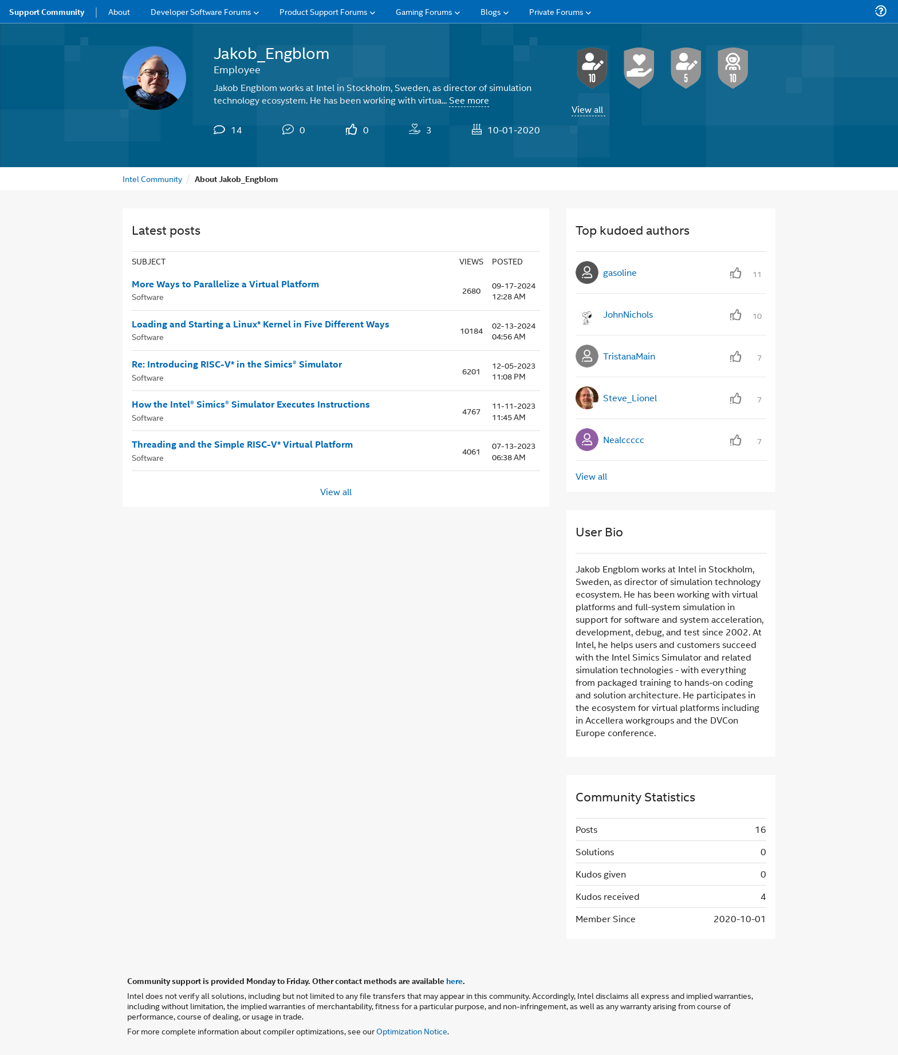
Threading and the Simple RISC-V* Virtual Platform (242, 444)
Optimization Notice (411, 1031)
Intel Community (152, 178)
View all (587, 109)
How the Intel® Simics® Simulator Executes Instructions (251, 404)
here (454, 980)
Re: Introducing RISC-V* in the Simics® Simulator (237, 364)
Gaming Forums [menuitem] (424, 11)
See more (469, 99)
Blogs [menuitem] (490, 11)
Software (148, 296)
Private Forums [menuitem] (556, 11)
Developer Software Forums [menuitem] (201, 11)
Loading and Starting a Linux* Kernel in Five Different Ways (260, 324)
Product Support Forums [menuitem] (323, 11)
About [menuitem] (119, 11)
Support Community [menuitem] (46, 11)
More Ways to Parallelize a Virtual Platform (225, 284)
